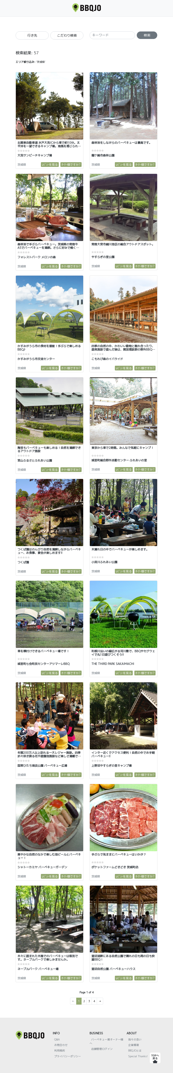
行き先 (32, 35)
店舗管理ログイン (102, 1049)
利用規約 (59, 1050)
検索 (147, 35)
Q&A (57, 1039)
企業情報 (133, 1045)
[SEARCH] (112, 35)
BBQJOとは (135, 1050)
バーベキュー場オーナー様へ (106, 1041)
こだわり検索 (67, 35)
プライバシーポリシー (67, 1056)
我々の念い (135, 1039)
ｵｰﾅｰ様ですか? (71, 164)
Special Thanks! (138, 1056)
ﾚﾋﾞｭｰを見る (50, 164)
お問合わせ (61, 1045)
